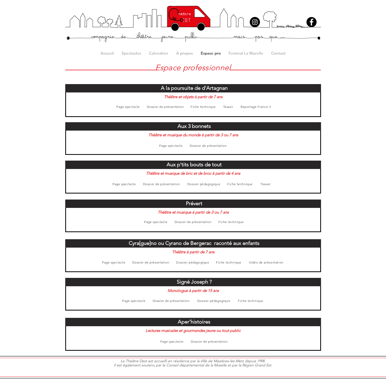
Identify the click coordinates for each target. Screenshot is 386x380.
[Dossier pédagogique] (204, 184)
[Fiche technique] (203, 106)
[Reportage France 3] (256, 106)
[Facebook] (311, 22)
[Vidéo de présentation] (266, 262)
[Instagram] (255, 22)
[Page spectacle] (128, 106)
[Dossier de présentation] (165, 106)
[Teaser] (228, 106)
